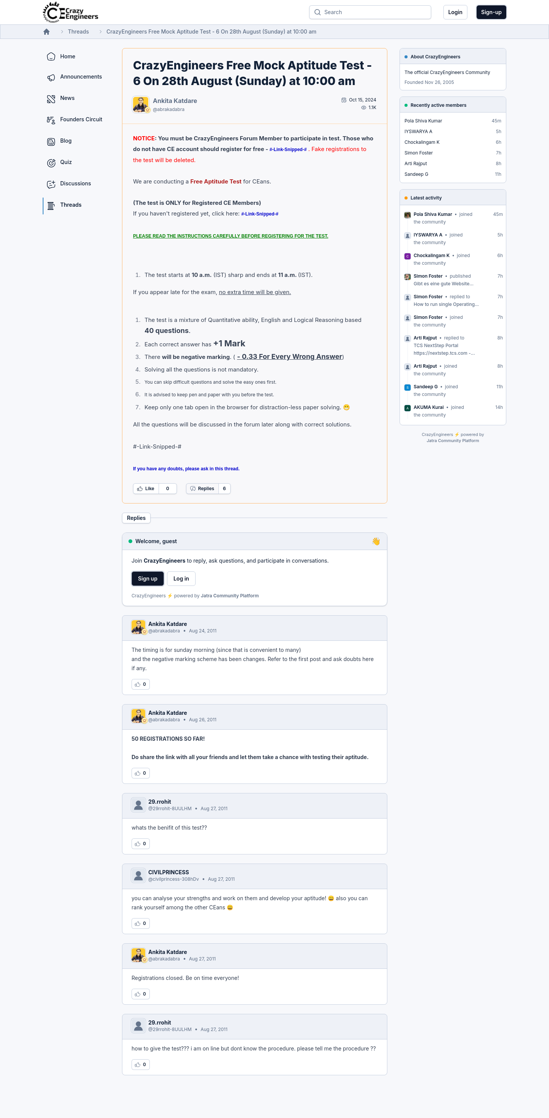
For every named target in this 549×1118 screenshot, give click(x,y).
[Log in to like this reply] (141, 684)
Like (145, 489)
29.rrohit (159, 801)
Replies (202, 489)
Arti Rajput (416, 163)
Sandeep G (417, 174)
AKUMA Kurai (429, 407)
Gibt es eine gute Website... (444, 283)
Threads (78, 31)
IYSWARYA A (418, 131)
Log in (181, 578)
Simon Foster (419, 153)
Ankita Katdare (175, 101)
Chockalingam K (422, 142)
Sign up (147, 578)
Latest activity (426, 198)
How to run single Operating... (446, 304)
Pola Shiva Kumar (423, 121)
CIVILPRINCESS (168, 872)
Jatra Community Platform (230, 595)
